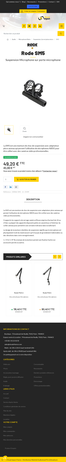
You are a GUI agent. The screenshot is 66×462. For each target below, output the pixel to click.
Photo (5, 367)
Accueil (5, 393)
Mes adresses (8, 435)
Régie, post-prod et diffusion (13, 376)
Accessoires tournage (11, 372)
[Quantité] (7, 179)
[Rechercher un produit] (33, 33)
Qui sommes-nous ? (13, 2)
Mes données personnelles (12, 439)
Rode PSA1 (47, 293)
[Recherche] (61, 33)
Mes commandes (9, 430)
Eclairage (6, 385)
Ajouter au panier (26, 179)
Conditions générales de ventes (14, 405)
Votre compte (10, 421)
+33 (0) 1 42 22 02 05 (11, 340)
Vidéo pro (6, 363)
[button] (4, 458)
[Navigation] (61, 26)
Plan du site (7, 410)
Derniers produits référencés (44, 372)
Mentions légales (9, 414)
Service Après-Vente (10, 401)
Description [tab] (33, 199)
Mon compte (7, 426)
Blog (23, 2)
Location (33, 6)
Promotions (42, 2)
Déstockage (38, 380)
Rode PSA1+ (19, 293)
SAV (58, 2)
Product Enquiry (10, 447)
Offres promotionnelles (42, 385)
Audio (5, 380)
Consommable (39, 363)
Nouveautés (31, 2)
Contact (51, 2)
